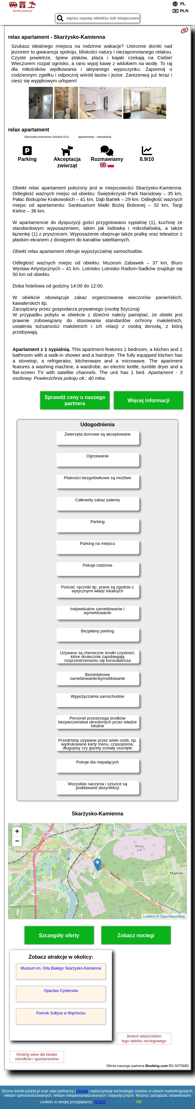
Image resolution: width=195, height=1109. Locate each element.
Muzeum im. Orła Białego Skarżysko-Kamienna (60, 968)
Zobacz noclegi (136, 935)
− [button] (17, 841)
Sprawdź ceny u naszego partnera (75, 400)
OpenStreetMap (172, 916)
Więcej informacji (148, 400)
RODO (100, 1102)
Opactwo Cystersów (61, 990)
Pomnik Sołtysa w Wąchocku (60, 1013)
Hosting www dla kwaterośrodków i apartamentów (37, 1056)
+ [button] (17, 832)
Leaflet (148, 916)
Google (82, 1091)
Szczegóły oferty (59, 935)
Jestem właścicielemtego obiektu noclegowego (144, 1038)
